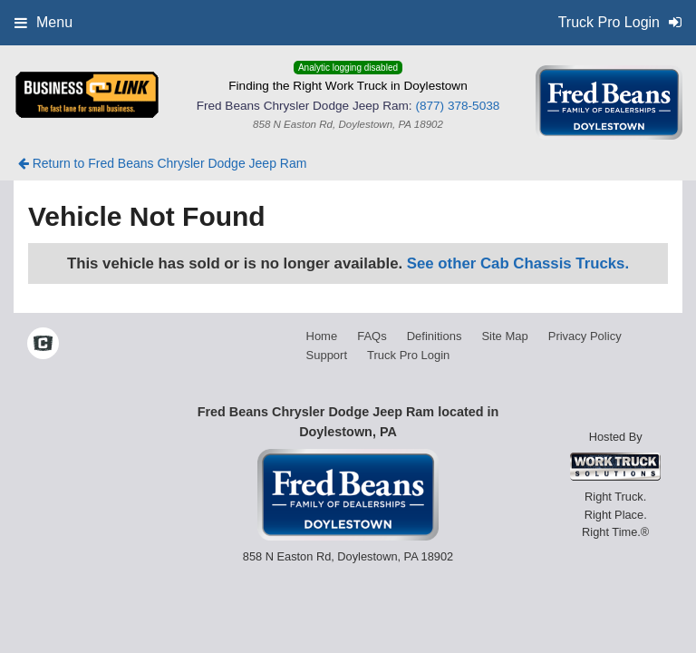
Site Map (504, 336)
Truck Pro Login (408, 355)
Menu (43, 22)
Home (322, 336)
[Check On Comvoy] (43, 345)
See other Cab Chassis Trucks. (518, 263)
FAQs (372, 336)
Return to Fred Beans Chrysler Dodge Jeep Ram (162, 163)
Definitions (434, 336)
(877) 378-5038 (457, 105)
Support (327, 355)
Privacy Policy (585, 336)
